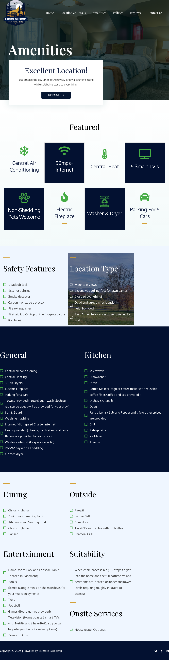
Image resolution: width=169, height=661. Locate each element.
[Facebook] (167, 651)
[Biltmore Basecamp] (15, 12)
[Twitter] (155, 651)
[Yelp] (161, 651)
